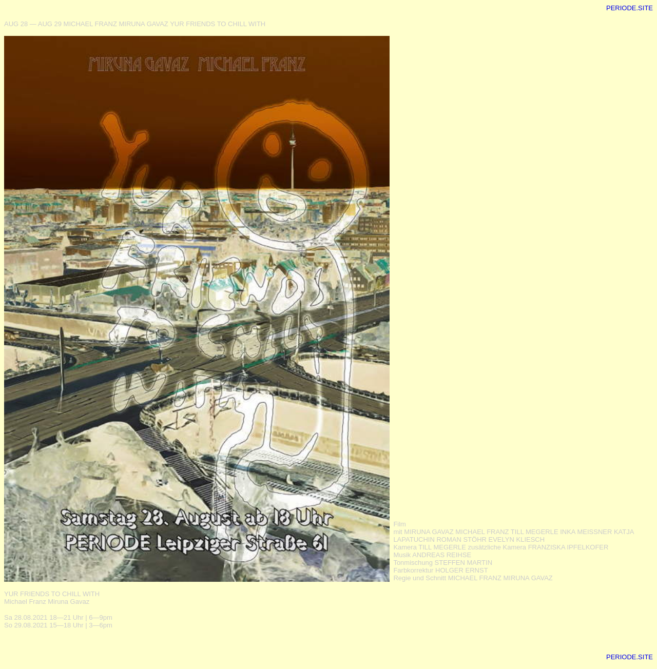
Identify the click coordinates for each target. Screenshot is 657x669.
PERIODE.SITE (629, 8)
